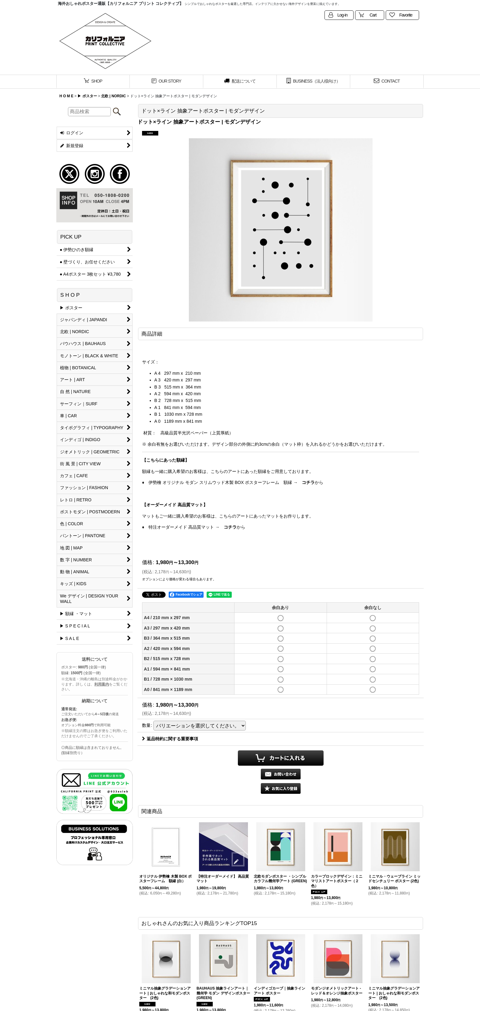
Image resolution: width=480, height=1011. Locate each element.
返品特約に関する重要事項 (170, 738)
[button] (281, 788)
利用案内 (101, 684)
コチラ (308, 482)
